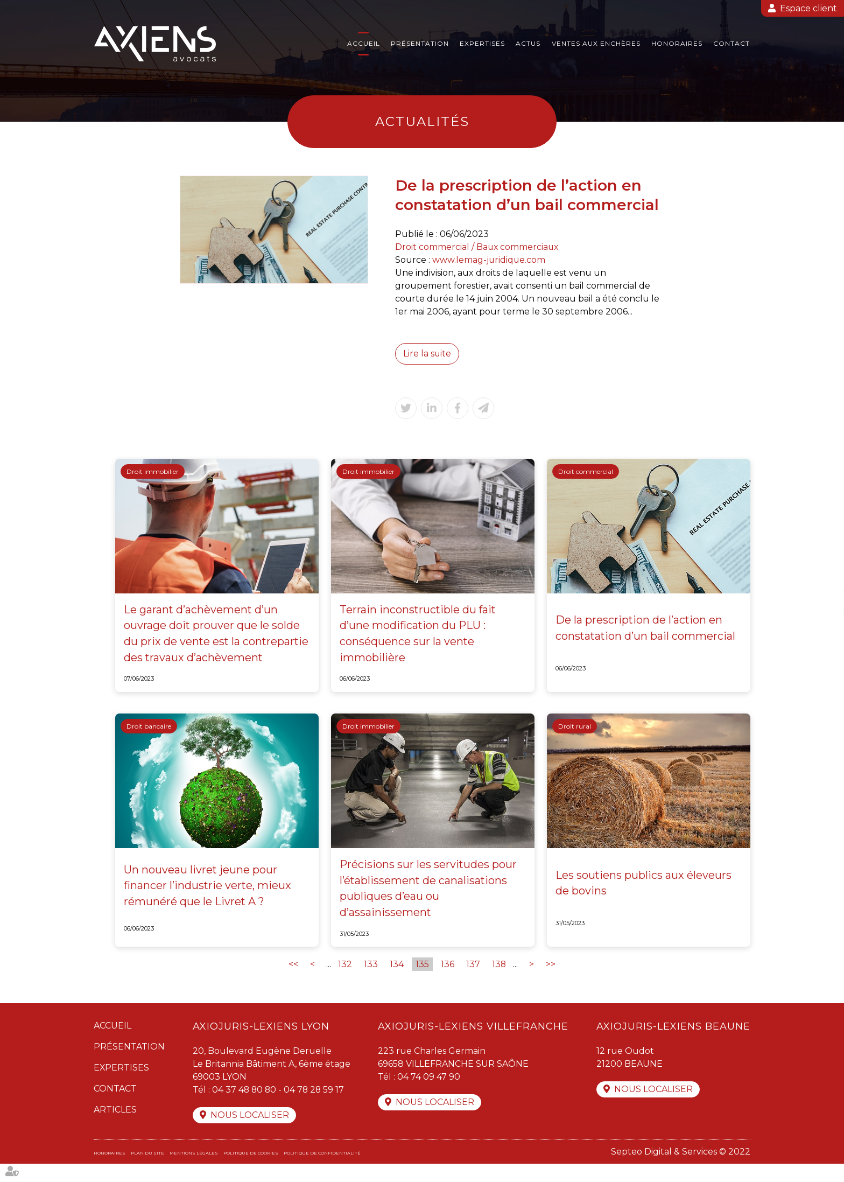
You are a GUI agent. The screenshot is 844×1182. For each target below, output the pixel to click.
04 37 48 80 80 (245, 1107)
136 (447, 982)
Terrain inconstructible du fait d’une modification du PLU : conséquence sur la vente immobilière (419, 639)
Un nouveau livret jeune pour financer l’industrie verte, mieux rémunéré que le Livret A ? (208, 903)
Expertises (482, 43)
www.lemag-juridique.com (489, 260)
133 (371, 982)
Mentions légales (194, 1171)
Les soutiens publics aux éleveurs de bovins (643, 900)
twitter (822, 591)
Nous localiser (249, 1133)
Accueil (363, 43)
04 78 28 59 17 (316, 1107)
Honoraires (676, 43)
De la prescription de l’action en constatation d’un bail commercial (646, 634)
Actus (528, 43)
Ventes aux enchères (596, 43)
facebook (822, 569)
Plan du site (147, 1171)
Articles (115, 1127)
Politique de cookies (250, 1171)
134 (397, 982)
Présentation (420, 43)
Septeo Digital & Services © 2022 (680, 1170)
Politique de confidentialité (322, 1171)
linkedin (822, 612)
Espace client (808, 8)
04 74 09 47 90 (428, 1094)
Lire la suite (427, 353)
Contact (731, 43)
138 (499, 982)
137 (473, 982)
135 (422, 982)
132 (345, 982)
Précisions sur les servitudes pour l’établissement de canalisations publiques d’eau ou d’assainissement (429, 905)
